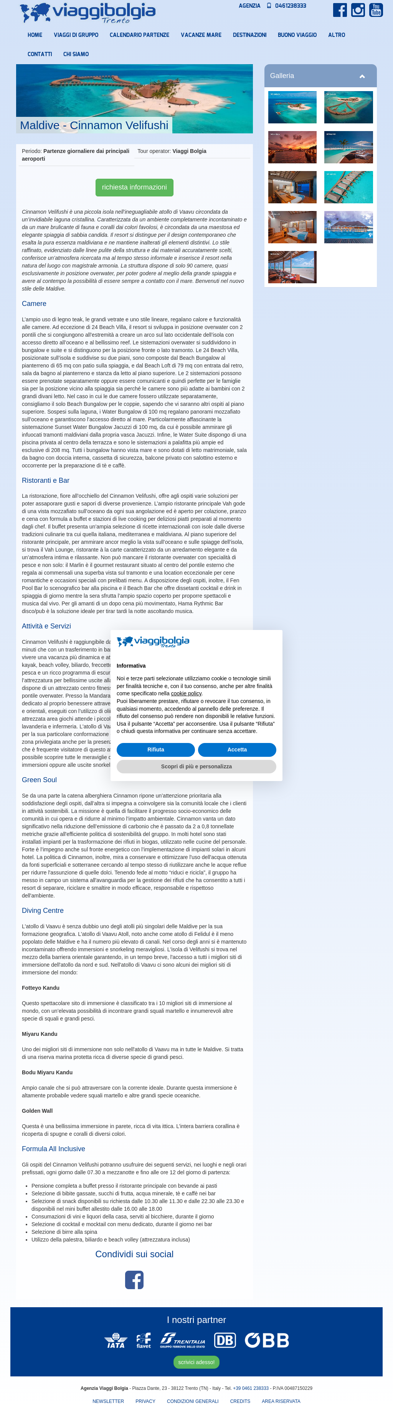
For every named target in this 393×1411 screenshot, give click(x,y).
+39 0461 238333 (251, 1388)
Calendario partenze (139, 35)
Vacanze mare (201, 35)
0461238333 (286, 6)
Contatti (40, 54)
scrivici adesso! (196, 1362)
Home (35, 35)
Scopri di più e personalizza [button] (196, 766)
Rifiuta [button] (155, 749)
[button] (272, 642)
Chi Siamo (76, 54)
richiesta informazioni (134, 187)
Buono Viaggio (297, 35)
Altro (336, 35)
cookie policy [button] (186, 693)
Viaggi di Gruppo (76, 35)
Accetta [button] (237, 749)
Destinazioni (249, 35)
